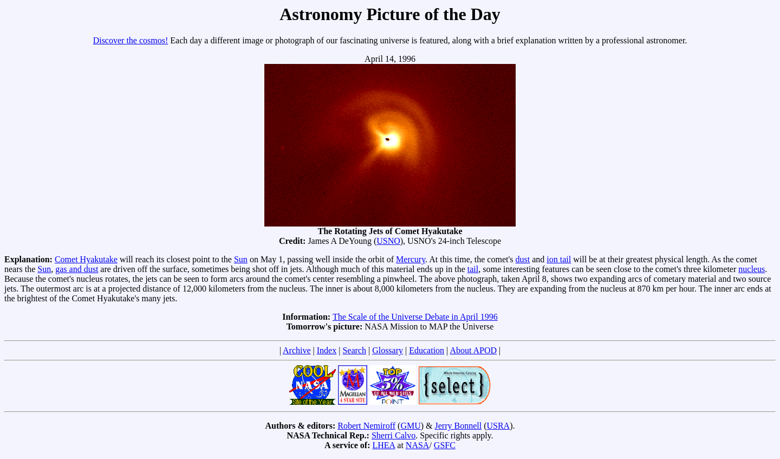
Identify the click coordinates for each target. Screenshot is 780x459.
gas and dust (76, 269)
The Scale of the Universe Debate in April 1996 (415, 316)
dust (523, 259)
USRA (498, 425)
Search (354, 350)
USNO (388, 240)
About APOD (473, 350)
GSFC (445, 445)
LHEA (384, 445)
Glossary (387, 350)
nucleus (751, 269)
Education (426, 350)
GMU (410, 425)
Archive (297, 350)
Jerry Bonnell (458, 425)
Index (326, 350)
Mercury (410, 259)
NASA (418, 445)
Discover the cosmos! (130, 40)
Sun (241, 259)
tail (472, 269)
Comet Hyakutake (86, 259)
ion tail (559, 259)
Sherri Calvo (393, 435)
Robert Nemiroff (366, 425)
